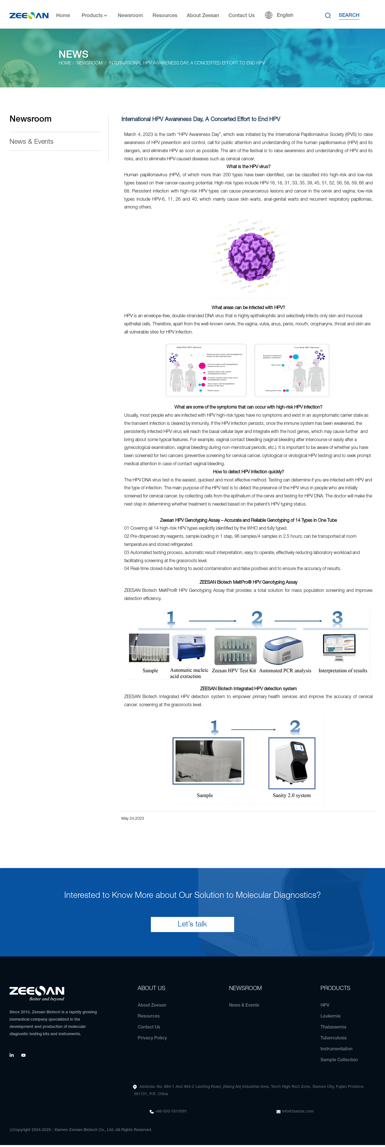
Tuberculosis (334, 1040)
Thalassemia (333, 1029)
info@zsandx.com (298, 1113)
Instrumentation (336, 1051)
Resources (165, 14)
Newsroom (130, 14)
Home (63, 14)
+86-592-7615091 (171, 1113)
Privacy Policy (152, 1040)
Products (95, 14)
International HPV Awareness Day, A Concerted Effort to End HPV (187, 63)
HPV (325, 1007)
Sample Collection (339, 1062)
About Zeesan (203, 14)
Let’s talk (192, 926)
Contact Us (242, 14)
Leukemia (331, 1018)
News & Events (32, 142)
